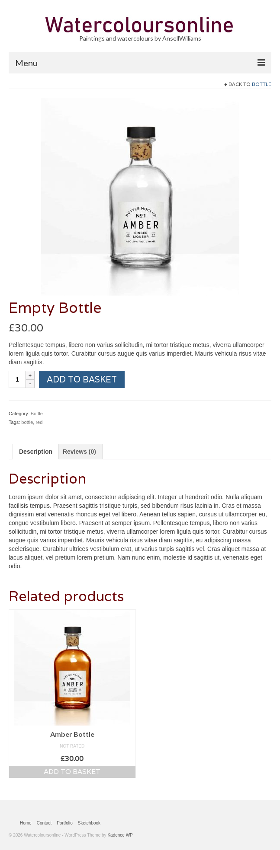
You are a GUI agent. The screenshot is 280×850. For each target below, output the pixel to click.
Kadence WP (119, 835)
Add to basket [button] (72, 771)
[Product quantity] (17, 379)
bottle (27, 422)
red (38, 422)
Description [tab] (35, 451)
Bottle (261, 84)
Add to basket (82, 379)
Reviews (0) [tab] (79, 451)
